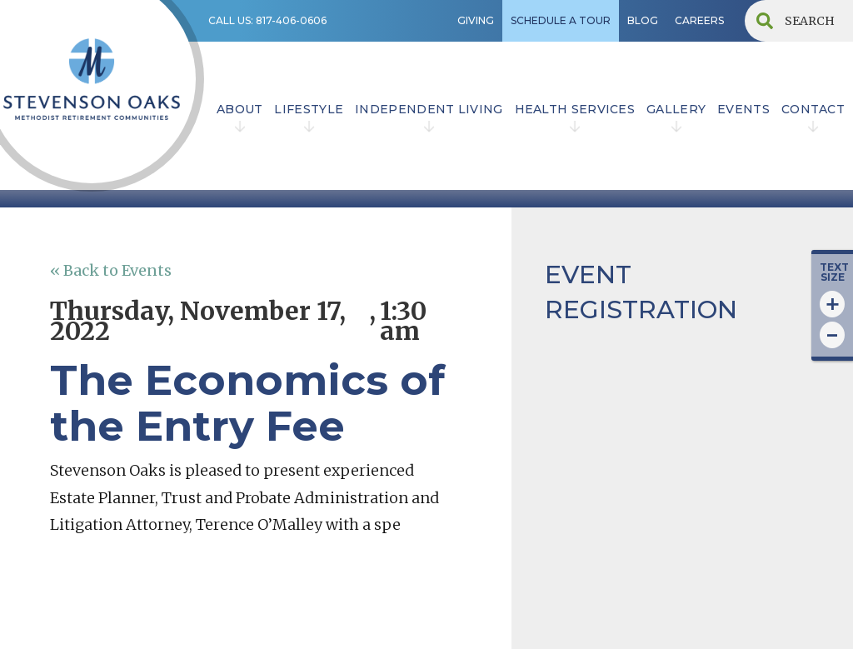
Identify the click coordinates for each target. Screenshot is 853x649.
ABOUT (240, 109)
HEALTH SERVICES (575, 109)
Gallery (676, 109)
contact (813, 109)
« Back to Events (111, 270)
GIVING (475, 20)
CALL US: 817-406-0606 (267, 20)
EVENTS (743, 109)
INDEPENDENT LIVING (428, 109)
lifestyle (308, 109)
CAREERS (699, 20)
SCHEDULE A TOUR (561, 20)
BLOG (642, 20)
